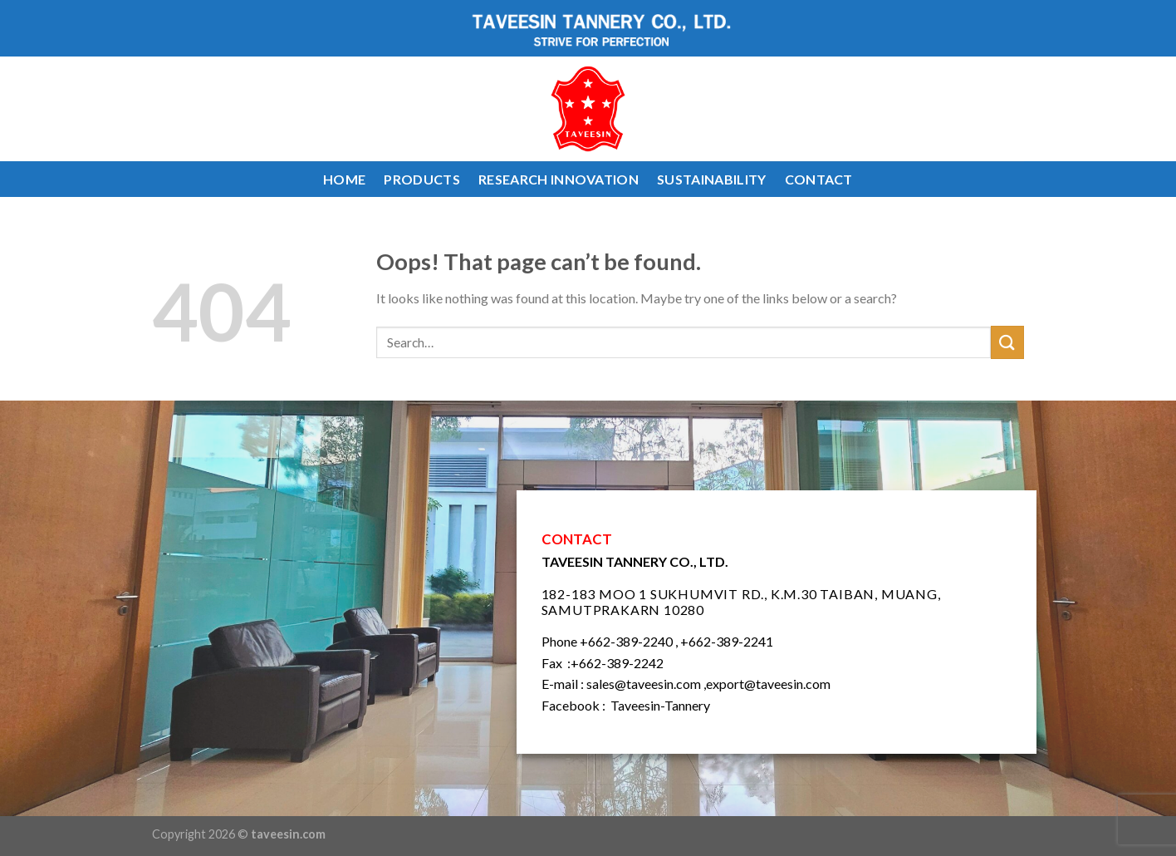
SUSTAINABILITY (711, 179)
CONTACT (819, 179)
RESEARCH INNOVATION (558, 179)
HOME (344, 179)
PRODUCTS (422, 179)
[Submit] (1007, 342)
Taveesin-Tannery (660, 705)
